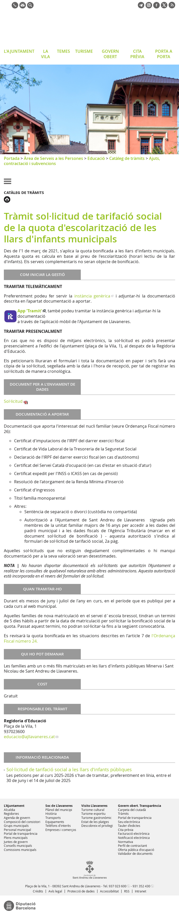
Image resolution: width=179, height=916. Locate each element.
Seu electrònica (129, 822)
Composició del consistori (22, 822)
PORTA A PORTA (163, 53)
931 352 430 (141, 886)
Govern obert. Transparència (139, 806)
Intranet (140, 891)
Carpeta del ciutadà (132, 810)
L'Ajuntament (14, 806)
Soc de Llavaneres (59, 806)
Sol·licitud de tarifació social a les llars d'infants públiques (69, 769)
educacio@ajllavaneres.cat (29, 736)
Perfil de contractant (132, 845)
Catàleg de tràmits (127, 158)
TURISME (84, 51)
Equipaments (54, 822)
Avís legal (55, 891)
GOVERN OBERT (110, 53)
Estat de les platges (95, 822)
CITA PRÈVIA (137, 53)
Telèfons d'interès (58, 826)
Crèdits (38, 891)
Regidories (11, 813)
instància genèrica (92, 296)
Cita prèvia (125, 830)
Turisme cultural (92, 810)
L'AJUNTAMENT (19, 51)
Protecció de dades (81, 891)
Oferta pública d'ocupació (136, 850)
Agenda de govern (17, 818)
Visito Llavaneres (94, 806)
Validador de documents (135, 853)
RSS (127, 891)
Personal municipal (17, 830)
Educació (96, 158)
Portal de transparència (20, 833)
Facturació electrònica (134, 833)
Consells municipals (18, 845)
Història (51, 813)
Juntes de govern (16, 842)
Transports (53, 818)
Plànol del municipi (58, 810)
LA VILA (45, 53)
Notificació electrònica (134, 838)
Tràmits (123, 813)
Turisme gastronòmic (96, 818)
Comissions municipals (20, 850)
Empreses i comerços (60, 830)
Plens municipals (16, 838)
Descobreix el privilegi (97, 826)
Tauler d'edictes (129, 826)
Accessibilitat (109, 891)
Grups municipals (16, 826)
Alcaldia (9, 810)
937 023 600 (117, 886)
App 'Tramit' (29, 311)
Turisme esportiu (93, 813)
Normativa (125, 842)
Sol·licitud (13, 401)
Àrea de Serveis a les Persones (53, 158)
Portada (11, 158)
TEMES (63, 51)
